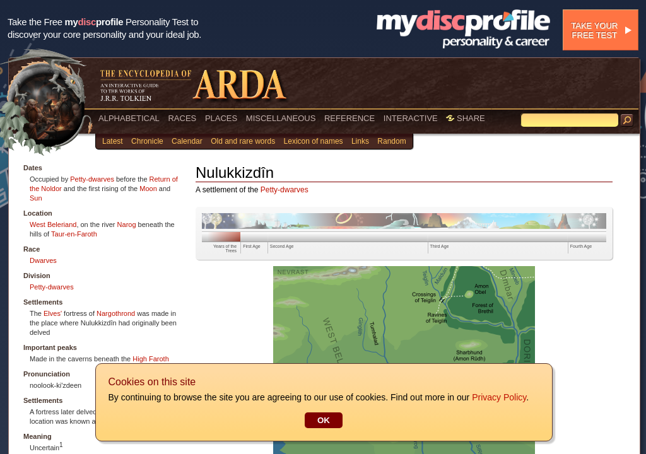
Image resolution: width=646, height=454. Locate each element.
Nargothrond (116, 313)
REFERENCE (349, 118)
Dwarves (43, 260)
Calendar (187, 141)
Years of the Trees (225, 248)
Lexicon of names (313, 141)
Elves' (53, 313)
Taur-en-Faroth (74, 234)
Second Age (282, 246)
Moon (148, 188)
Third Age (439, 246)
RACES (182, 118)
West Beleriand (53, 224)
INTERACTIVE (411, 118)
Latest (112, 141)
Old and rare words (243, 141)
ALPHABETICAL (129, 118)
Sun (36, 198)
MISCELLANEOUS (281, 118)
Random (391, 141)
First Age (252, 246)
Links (360, 141)
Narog (126, 224)
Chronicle (147, 141)
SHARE (465, 118)
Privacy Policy (498, 397)
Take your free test (594, 30)
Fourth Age (581, 246)
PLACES (221, 118)
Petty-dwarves (92, 179)
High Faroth (150, 359)
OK (323, 420)
